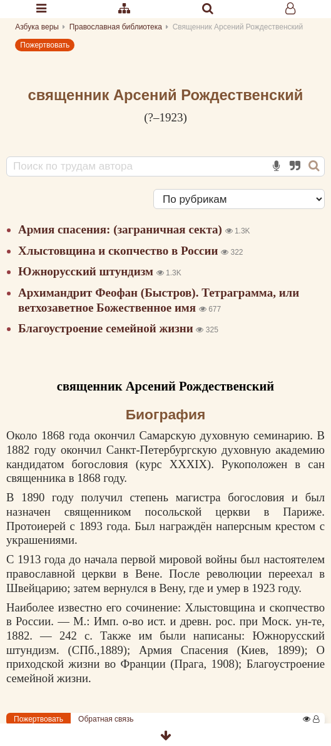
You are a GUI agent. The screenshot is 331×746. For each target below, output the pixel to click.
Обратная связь (105, 719)
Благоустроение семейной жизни (107, 328)
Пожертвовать (44, 45)
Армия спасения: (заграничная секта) (121, 229)
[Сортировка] (239, 199)
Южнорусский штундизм (87, 271)
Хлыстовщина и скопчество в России (119, 250)
